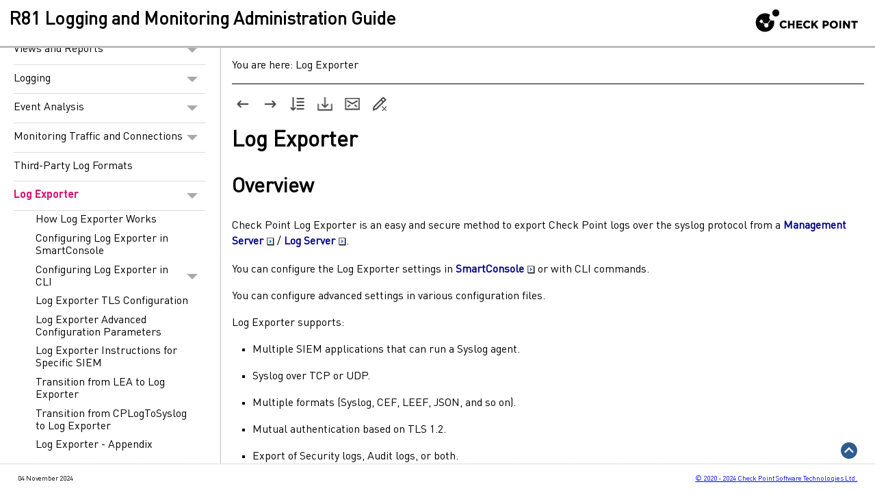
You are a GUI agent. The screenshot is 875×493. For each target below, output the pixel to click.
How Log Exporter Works (96, 219)
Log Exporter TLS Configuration (112, 301)
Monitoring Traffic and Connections (109, 137)
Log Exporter (109, 195)
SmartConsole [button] (495, 269)
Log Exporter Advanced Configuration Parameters (98, 326)
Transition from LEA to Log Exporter (100, 389)
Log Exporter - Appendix (94, 445)
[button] (192, 50)
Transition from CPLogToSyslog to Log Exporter (111, 420)
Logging (109, 79)
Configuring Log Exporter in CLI (120, 276)
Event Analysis (109, 108)
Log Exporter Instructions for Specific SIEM (106, 357)
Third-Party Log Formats (73, 166)
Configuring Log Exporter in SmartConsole (102, 245)
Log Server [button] (315, 241)
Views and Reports (109, 50)
